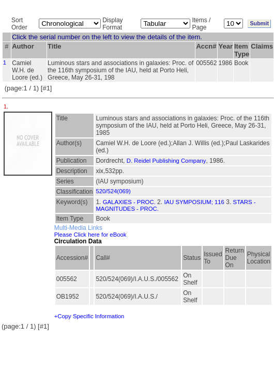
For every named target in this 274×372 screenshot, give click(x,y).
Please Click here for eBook (90, 234)
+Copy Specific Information (89, 316)
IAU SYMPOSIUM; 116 (194, 202)
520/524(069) (113, 191)
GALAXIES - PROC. (129, 202)
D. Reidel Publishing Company (166, 161)
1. (7, 106)
